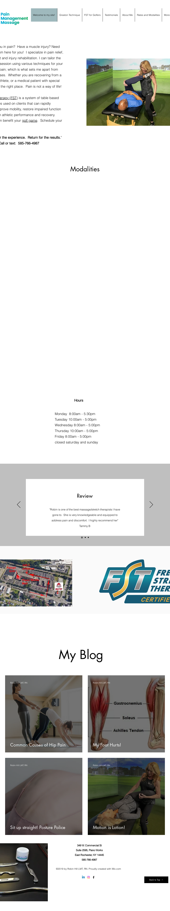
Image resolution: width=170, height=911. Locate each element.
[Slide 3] (88, 537)
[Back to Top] (156, 879)
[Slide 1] (82, 537)
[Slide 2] (85, 537)
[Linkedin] (83, 877)
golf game (29, 120)
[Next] (151, 504)
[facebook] (93, 877)
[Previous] (18, 504)
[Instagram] (88, 877)
